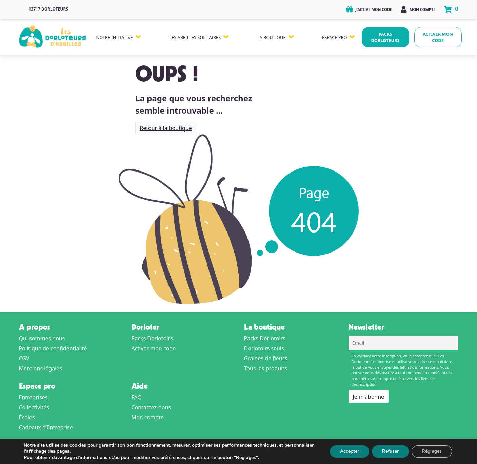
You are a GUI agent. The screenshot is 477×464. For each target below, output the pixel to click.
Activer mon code (438, 37)
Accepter (347, 451)
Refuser (389, 451)
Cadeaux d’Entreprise (46, 427)
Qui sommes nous (42, 338)
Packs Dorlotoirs (152, 338)
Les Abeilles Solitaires (195, 37)
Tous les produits (265, 368)
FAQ (137, 397)
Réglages (431, 451)
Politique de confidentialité (53, 348)
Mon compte (418, 9)
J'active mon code (369, 9)
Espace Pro (334, 37)
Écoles (27, 417)
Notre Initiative (114, 37)
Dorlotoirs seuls (264, 348)
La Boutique (271, 37)
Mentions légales (40, 368)
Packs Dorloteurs (385, 37)
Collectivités (34, 407)
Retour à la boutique (166, 128)
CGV (24, 358)
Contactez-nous (151, 407)
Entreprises (33, 397)
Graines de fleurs (265, 358)
